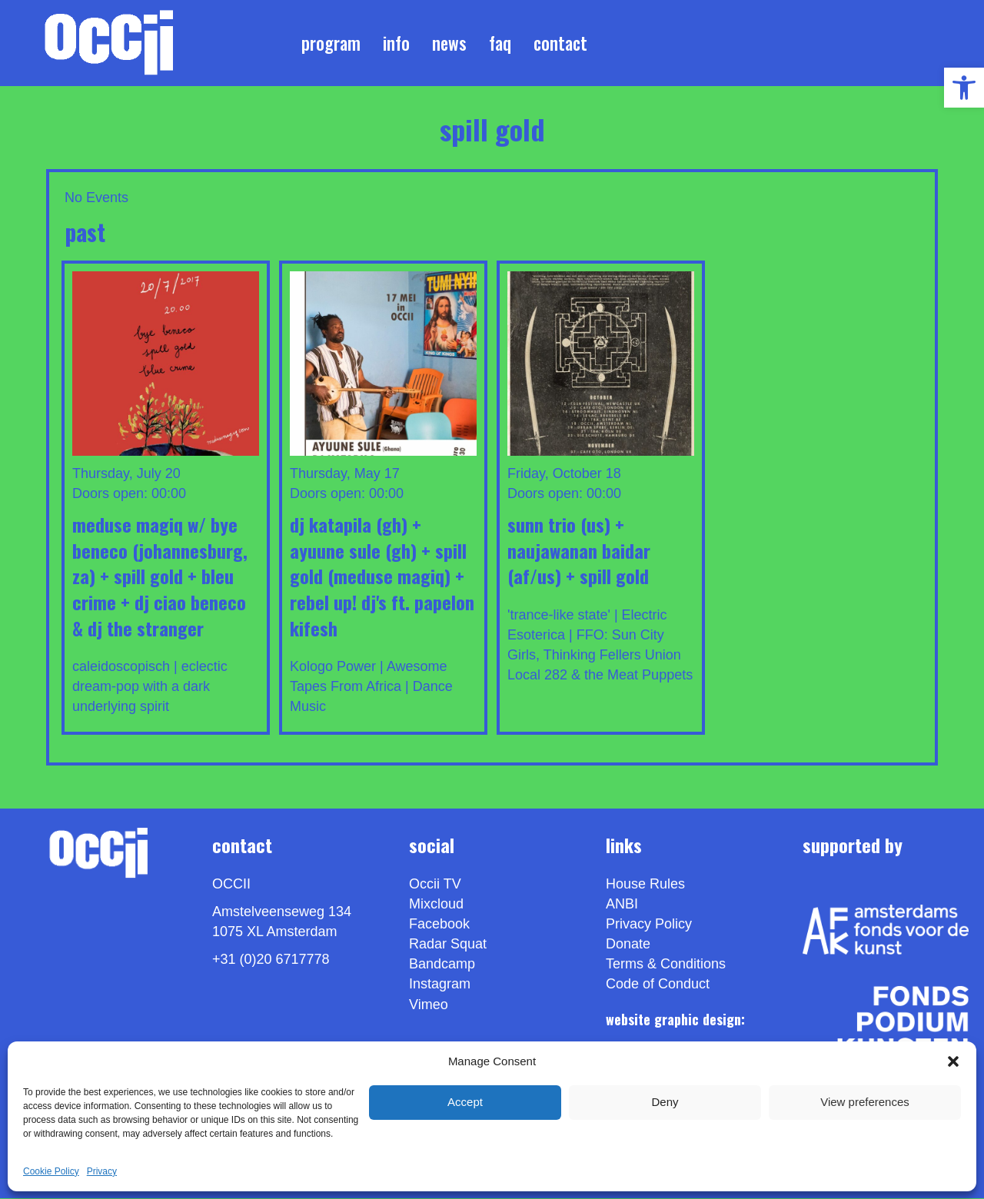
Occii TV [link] (435, 884)
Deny (664, 1101)
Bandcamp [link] (442, 965)
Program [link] (331, 43)
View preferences (864, 1101)
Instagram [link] (439, 985)
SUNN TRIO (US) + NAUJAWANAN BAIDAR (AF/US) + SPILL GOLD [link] (578, 550)
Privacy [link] (102, 1171)
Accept (465, 1101)
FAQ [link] (500, 43)
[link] (964, 88)
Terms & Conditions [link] (666, 965)
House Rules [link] (645, 884)
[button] (953, 1061)
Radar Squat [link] (448, 945)
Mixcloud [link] (436, 904)
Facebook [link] (439, 925)
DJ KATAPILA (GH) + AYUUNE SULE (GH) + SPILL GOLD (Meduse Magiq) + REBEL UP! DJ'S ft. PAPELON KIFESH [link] (382, 576)
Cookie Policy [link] (51, 1171)
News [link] (449, 43)
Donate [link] (628, 945)
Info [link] (396, 43)
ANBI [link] (622, 904)
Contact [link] (560, 43)
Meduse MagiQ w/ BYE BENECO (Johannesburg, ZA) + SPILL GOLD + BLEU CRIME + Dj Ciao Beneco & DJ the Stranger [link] (160, 576)
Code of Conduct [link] (658, 985)
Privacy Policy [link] (649, 925)
